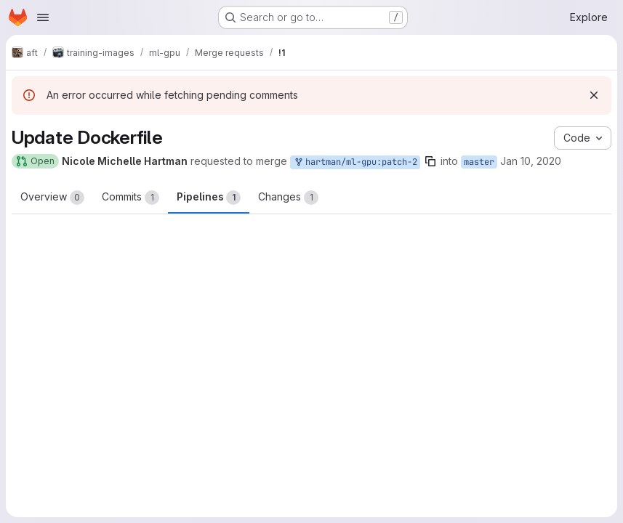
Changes (288, 197)
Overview (52, 197)
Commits (130, 197)
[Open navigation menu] (43, 17)
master (479, 162)
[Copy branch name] (430, 161)
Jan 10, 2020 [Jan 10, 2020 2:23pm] (530, 161)
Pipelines (209, 197)
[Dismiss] (594, 95)
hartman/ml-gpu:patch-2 (355, 162)
